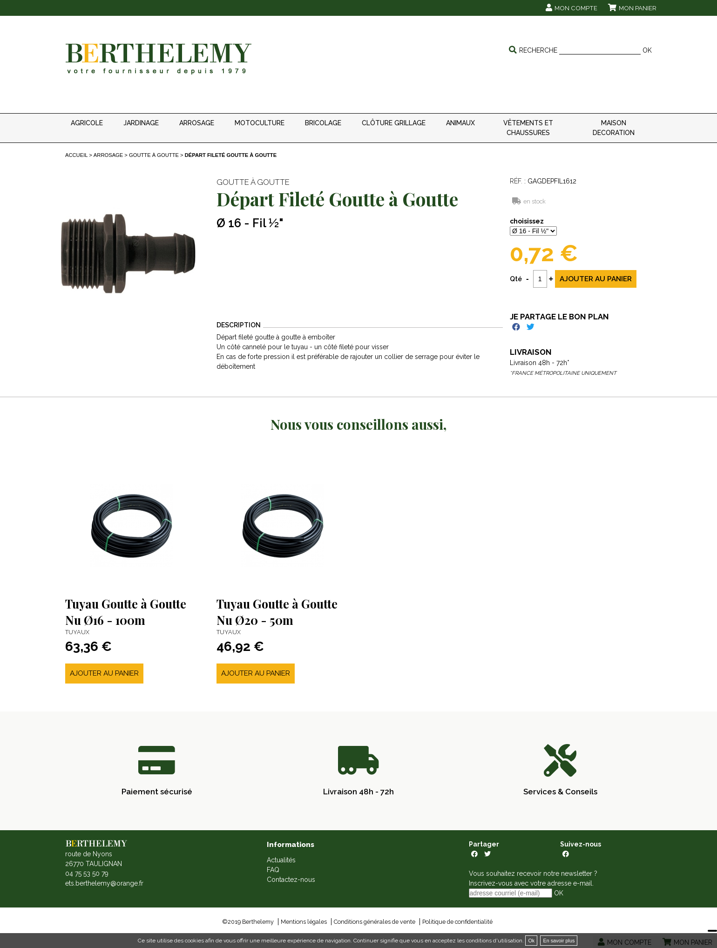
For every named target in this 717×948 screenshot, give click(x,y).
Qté (516, 279)
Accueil (76, 155)
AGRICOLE (87, 123)
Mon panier (637, 8)
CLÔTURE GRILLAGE (394, 123)
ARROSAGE (196, 123)
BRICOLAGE (323, 123)
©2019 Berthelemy (248, 921)
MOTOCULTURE (259, 123)
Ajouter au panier (104, 673)
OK (647, 50)
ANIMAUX (460, 123)
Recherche (538, 50)
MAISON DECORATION (614, 127)
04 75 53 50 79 (86, 873)
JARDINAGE (141, 123)
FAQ (273, 870)
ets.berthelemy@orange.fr (104, 883)
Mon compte (576, 8)
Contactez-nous (291, 879)
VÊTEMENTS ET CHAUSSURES (528, 127)
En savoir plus (559, 940)
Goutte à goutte (154, 155)
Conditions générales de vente (374, 921)
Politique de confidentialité (457, 921)
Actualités (281, 860)
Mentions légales (304, 921)
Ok (531, 940)
